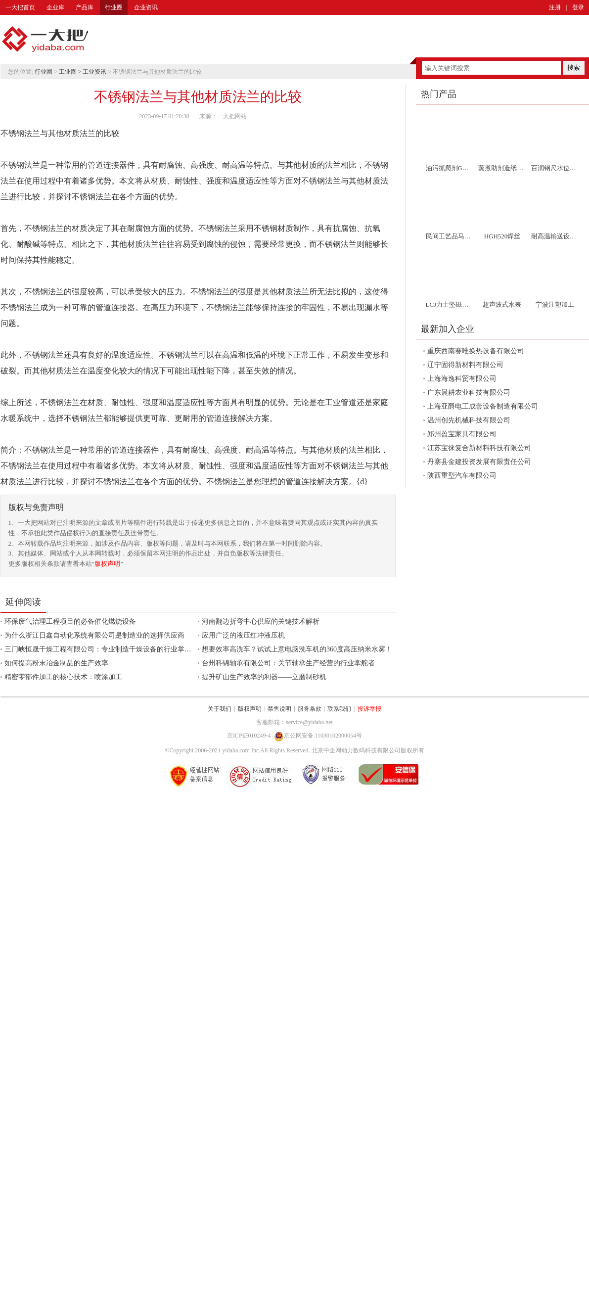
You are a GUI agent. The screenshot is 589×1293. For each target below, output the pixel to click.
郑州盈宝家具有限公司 (462, 434)
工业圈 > (71, 71)
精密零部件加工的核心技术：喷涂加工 (63, 677)
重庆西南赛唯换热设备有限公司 (475, 351)
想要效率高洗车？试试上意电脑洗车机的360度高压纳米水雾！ (297, 649)
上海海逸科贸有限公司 (462, 378)
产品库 (84, 7)
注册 (555, 7)
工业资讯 (94, 71)
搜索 (573, 67)
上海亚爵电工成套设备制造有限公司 (482, 406)
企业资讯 (146, 7)
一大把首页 (20, 7)
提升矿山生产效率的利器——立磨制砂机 (264, 677)
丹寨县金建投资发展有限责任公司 (479, 461)
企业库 (55, 7)
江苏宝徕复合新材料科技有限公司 (479, 448)
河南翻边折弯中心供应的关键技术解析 (260, 621)
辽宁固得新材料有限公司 (465, 365)
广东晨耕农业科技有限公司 (468, 392)
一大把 (45, 39)
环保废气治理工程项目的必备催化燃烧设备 (70, 621)
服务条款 (309, 708)
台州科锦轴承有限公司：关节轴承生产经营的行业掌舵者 (288, 663)
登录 (578, 7)
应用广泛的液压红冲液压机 (243, 635)
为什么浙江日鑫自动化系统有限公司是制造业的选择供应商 (94, 635)
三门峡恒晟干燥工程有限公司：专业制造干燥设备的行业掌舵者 (101, 649)
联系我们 (339, 708)
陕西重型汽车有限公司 (462, 475)
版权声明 (107, 563)
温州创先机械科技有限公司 (468, 420)
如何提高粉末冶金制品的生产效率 (56, 663)
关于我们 (219, 708)
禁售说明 (279, 708)
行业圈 (114, 7)
